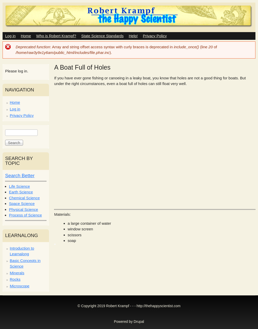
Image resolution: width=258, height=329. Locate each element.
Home (26, 36)
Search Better (20, 175)
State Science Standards (102, 36)
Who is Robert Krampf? (56, 36)
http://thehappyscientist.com (159, 306)
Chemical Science (24, 198)
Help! (133, 36)
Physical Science (23, 209)
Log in (10, 36)
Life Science (19, 186)
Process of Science (25, 215)
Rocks (15, 279)
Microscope (19, 286)
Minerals (17, 273)
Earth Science (21, 192)
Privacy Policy (155, 36)
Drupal (139, 322)
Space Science (22, 203)
